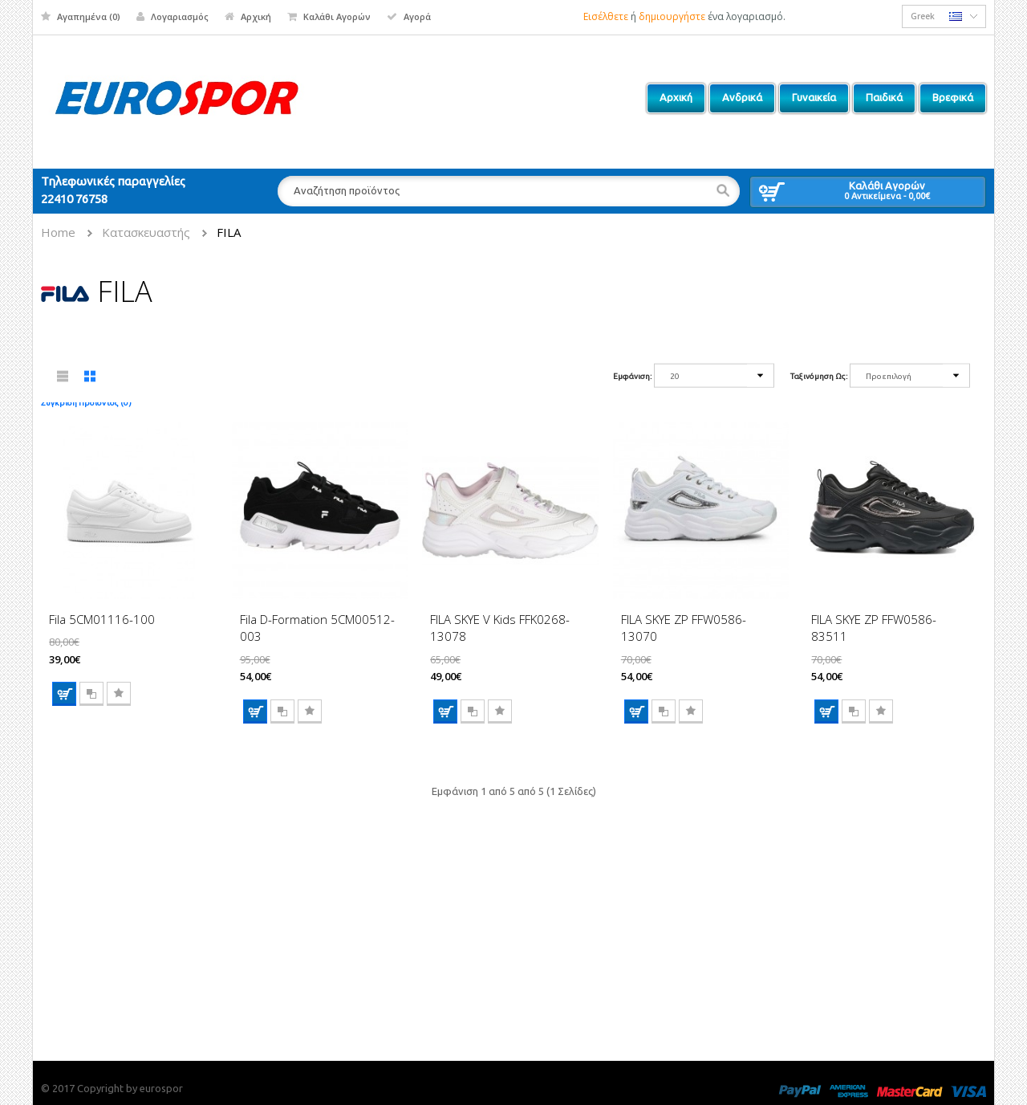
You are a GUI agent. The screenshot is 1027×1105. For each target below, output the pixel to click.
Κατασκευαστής (146, 232)
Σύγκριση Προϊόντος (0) (86, 402)
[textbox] (509, 191)
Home (58, 232)
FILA (229, 232)
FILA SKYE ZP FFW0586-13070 (683, 627)
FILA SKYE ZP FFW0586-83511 (873, 627)
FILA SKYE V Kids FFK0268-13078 (500, 627)
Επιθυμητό (119, 694)
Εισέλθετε (605, 16)
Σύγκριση (91, 694)
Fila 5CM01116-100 (102, 619)
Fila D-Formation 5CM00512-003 (317, 627)
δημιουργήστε (672, 16)
